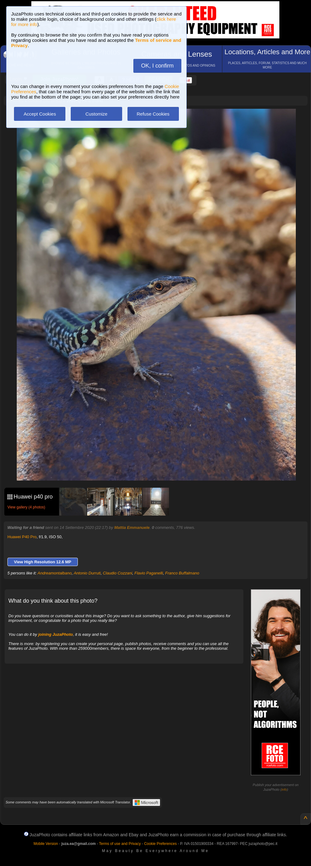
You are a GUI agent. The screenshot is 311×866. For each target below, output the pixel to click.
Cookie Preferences (160, 844)
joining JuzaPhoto (55, 634)
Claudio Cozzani (117, 573)
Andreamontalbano (55, 573)
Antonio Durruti (87, 573)
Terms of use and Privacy (120, 844)
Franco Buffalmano (182, 573)
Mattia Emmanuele (131, 527)
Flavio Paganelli (149, 573)
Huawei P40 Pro (22, 536)
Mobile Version (45, 844)
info (284, 789)
